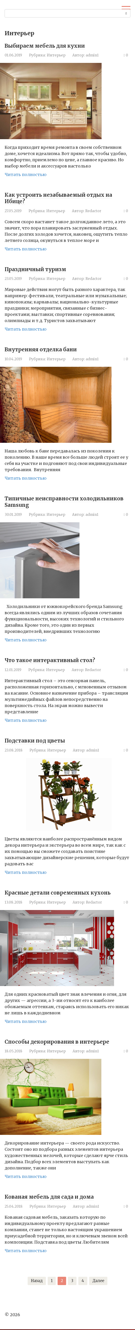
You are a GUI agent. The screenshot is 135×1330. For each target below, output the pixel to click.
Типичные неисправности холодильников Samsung (47, 501)
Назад (35, 1281)
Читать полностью (26, 174)
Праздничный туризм (40, 269)
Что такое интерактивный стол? (57, 660)
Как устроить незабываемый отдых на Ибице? (67, 198)
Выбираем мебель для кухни (51, 45)
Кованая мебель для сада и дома (56, 1196)
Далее (99, 1281)
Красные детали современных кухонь (66, 892)
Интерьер (56, 55)
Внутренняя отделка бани (46, 349)
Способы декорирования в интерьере (65, 1041)
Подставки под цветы (39, 740)
